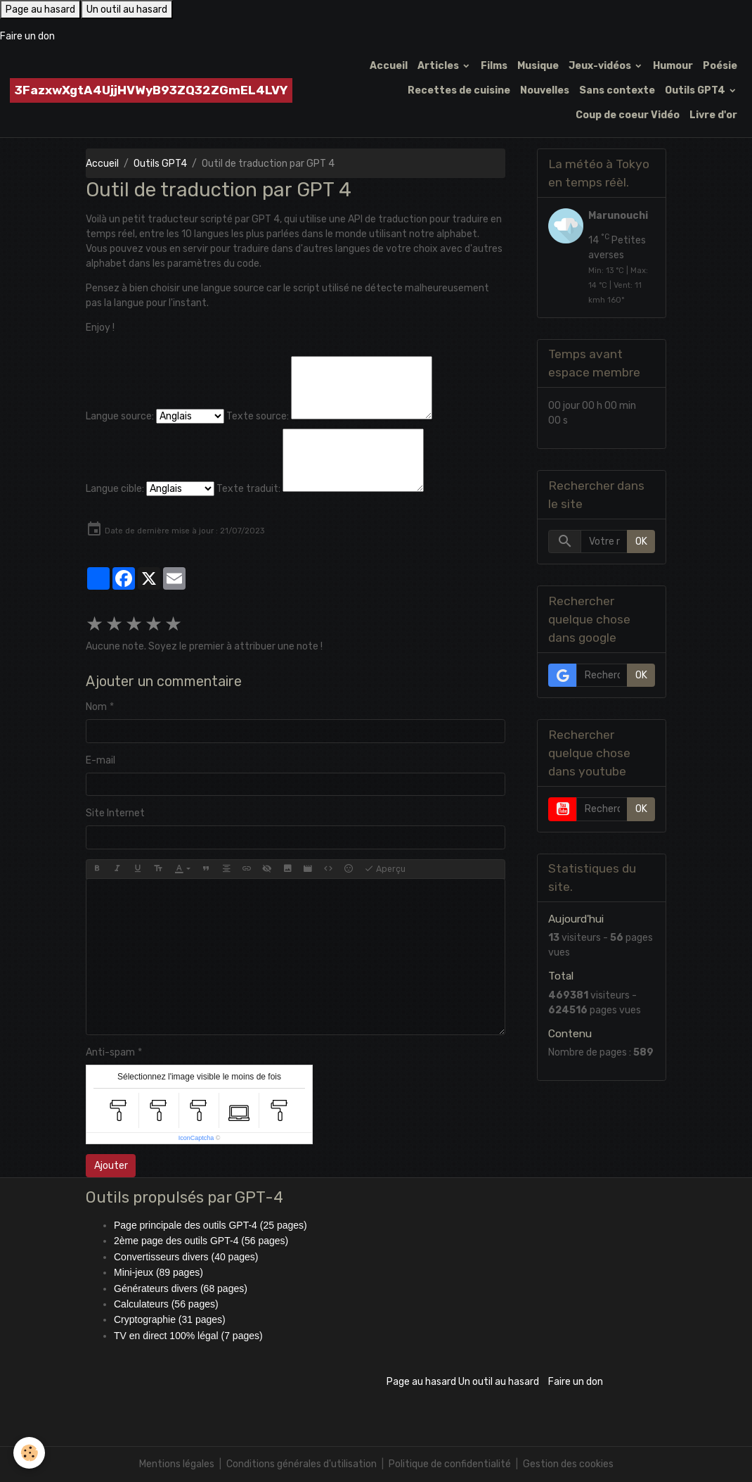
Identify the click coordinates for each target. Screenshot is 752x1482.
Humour (673, 66)
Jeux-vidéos (601, 66)
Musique (538, 66)
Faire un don (27, 36)
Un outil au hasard (126, 9)
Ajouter (111, 1166)
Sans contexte (617, 90)
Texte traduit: (248, 489)
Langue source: (120, 416)
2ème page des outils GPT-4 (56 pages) (201, 1240)
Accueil (389, 66)
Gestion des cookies (568, 1464)
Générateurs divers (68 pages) (180, 1288)
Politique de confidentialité (450, 1464)
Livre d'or (713, 115)
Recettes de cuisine (459, 90)
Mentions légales (176, 1464)
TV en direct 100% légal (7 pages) (188, 1335)
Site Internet (115, 813)
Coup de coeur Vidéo (628, 115)
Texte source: (257, 416)
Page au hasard (40, 9)
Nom (96, 707)
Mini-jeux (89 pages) (158, 1272)
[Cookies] (30, 1453)
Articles (439, 66)
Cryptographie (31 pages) (170, 1319)
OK (641, 541)
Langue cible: (115, 489)
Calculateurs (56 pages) (166, 1304)
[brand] (151, 90)
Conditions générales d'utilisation (301, 1464)
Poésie (720, 66)
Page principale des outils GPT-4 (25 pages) (210, 1225)
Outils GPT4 (696, 90)
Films (494, 66)
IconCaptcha (196, 1137)
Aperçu (385, 869)
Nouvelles (544, 90)
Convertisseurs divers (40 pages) (186, 1256)
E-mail (100, 760)
